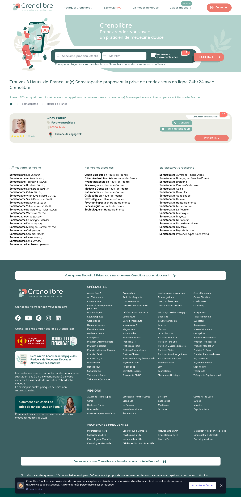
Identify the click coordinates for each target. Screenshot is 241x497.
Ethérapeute (129, 317)
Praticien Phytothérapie (134, 350)
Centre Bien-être (201, 297)
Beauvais (28, 202)
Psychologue (93, 362)
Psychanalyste (200, 358)
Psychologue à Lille (132, 435)
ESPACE (112, 7)
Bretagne (173, 181)
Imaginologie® (130, 325)
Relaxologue (129, 367)
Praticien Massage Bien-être (172, 346)
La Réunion (174, 209)
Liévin (26, 237)
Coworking (198, 305)
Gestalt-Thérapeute (132, 321)
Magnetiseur (129, 329)
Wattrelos (28, 213)
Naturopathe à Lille (132, 439)
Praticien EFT (129, 342)
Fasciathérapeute (202, 317)
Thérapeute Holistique (169, 375)
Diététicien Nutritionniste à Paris (209, 431)
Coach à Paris (164, 439)
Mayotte (172, 216)
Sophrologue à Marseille (135, 431)
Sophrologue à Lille (96, 435)
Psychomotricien (131, 362)
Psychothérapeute (202, 362)
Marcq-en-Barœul (33, 227)
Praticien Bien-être (167, 337)
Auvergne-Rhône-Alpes (181, 174)
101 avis (30, 136)
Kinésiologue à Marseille (99, 443)
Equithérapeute (95, 317)
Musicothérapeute (202, 329)
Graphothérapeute (167, 321)
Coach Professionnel (168, 301)
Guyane (172, 199)
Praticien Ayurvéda (132, 337)
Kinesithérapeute (95, 329)
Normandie (174, 220)
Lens (25, 241)
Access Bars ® (94, 293)
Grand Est (173, 192)
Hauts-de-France (57, 103)
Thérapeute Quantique (98, 379)
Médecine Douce (95, 333)
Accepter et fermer (202, 485)
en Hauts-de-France (106, 174)
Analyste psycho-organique (171, 293)
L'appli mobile (181, 7)
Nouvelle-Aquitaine (178, 223)
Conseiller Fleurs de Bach (135, 305)
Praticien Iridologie (96, 346)
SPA (160, 367)
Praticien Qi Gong (202, 350)
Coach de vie (199, 301)
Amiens (27, 178)
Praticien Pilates (166, 350)
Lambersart (29, 244)
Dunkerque (29, 188)
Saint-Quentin (31, 199)
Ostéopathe (93, 337)
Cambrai (27, 234)
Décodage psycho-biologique (172, 312)
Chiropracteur (94, 301)
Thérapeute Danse (96, 375)
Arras (25, 216)
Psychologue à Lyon (203, 439)
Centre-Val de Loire (178, 185)
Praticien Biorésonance (204, 337)
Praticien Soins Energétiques (172, 354)
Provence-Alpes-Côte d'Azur (184, 234)
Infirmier (162, 325)
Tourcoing (28, 181)
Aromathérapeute (202, 293)
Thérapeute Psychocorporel (207, 375)
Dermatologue (94, 312)
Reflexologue (93, 367)
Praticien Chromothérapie (100, 342)
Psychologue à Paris (97, 431)
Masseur (162, 329)
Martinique (174, 213)
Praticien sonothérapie (169, 358)
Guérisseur (198, 321)
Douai (26, 223)
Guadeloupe (175, 195)
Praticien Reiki (94, 354)
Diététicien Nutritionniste (135, 312)
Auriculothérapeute (132, 297)
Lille (25, 174)
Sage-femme (199, 367)
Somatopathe (30, 103)
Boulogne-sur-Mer (33, 209)
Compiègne (29, 220)
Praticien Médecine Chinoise (101, 350)
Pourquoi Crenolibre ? (78, 7)
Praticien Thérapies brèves (206, 354)
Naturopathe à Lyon (168, 431)
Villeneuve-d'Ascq (33, 195)
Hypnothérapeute (96, 325)
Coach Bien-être (131, 301)
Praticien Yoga (94, 358)
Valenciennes (30, 206)
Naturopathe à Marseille (205, 435)
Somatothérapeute (132, 371)
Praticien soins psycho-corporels (139, 358)
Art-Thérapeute (95, 297)
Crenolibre (22, 307)
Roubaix (27, 185)
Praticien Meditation (203, 346)
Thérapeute (199, 371)
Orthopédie (199, 333)
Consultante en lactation (170, 305)
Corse (171, 188)
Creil (25, 230)
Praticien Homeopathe (204, 342)
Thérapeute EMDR (132, 375)
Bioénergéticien (166, 297)
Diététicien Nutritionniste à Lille (138, 443)
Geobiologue (93, 321)
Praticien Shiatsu (131, 354)
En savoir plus (34, 489)
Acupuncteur (129, 293)
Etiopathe (163, 317)
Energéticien (199, 312)
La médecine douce (146, 7)
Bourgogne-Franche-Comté (184, 178)
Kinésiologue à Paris (168, 435)
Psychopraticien (166, 362)
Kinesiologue (199, 325)
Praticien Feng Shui (167, 342)
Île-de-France (175, 206)
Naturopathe (129, 333)
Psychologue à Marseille (99, 439)
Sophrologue (164, 371)
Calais (26, 192)
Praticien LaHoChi (131, 346)
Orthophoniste (165, 333)
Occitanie (173, 227)
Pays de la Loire (176, 230)
